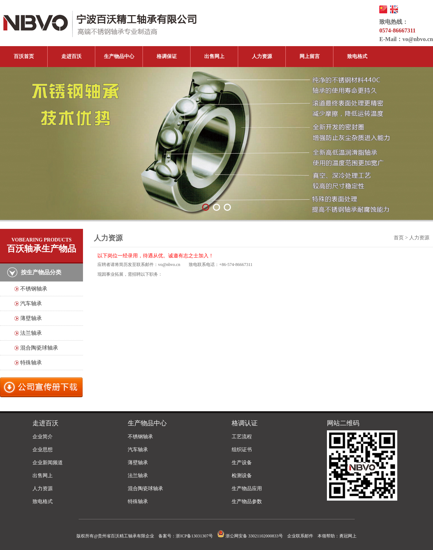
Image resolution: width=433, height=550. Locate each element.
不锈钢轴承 (33, 289)
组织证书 (242, 449)
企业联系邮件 (300, 535)
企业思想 (42, 449)
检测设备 (242, 475)
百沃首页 (24, 56)
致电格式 (357, 56)
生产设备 (242, 462)
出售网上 (214, 56)
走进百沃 (71, 56)
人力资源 (262, 56)
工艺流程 (242, 436)
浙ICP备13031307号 (194, 535)
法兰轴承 (31, 333)
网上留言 (309, 56)
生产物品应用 (247, 488)
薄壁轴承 (31, 318)
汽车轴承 (31, 303)
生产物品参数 (247, 501)
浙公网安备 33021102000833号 (250, 535)
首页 (399, 237)
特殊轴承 (31, 362)
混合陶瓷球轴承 (39, 348)
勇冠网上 (348, 535)
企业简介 (42, 436)
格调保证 (167, 56)
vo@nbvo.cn (417, 39)
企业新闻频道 (47, 462)
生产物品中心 (119, 56)
